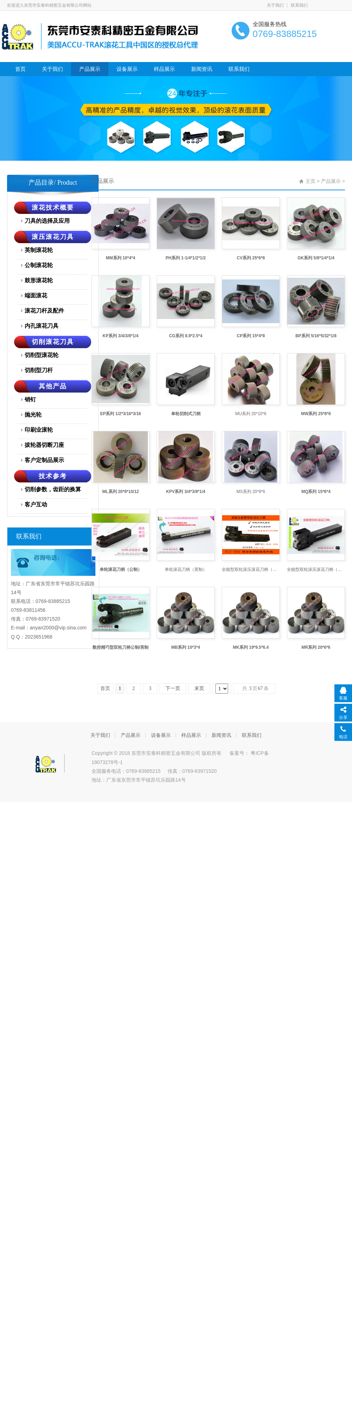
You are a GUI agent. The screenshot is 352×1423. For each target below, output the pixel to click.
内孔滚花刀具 (41, 326)
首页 (20, 69)
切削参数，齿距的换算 (53, 489)
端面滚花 (36, 295)
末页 (199, 688)
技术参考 (53, 476)
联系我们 (299, 5)
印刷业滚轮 (39, 430)
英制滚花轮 (39, 250)
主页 (310, 181)
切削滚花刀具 (53, 341)
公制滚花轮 (39, 265)
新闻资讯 (201, 69)
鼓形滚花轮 (39, 280)
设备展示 (127, 69)
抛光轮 (33, 415)
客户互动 (36, 504)
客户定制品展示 (44, 460)
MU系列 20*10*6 (250, 413)
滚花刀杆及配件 (44, 311)
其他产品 (53, 386)
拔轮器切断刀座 (44, 445)
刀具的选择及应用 (47, 221)
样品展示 (164, 69)
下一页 (172, 688)
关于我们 (275, 5)
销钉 (30, 399)
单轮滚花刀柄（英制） (186, 569)
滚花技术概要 (53, 207)
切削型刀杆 (39, 370)
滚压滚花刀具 (53, 236)
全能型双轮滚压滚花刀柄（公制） (316, 569)
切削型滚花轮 (41, 355)
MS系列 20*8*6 (251, 491)
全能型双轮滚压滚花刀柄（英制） (251, 569)
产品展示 (89, 69)
